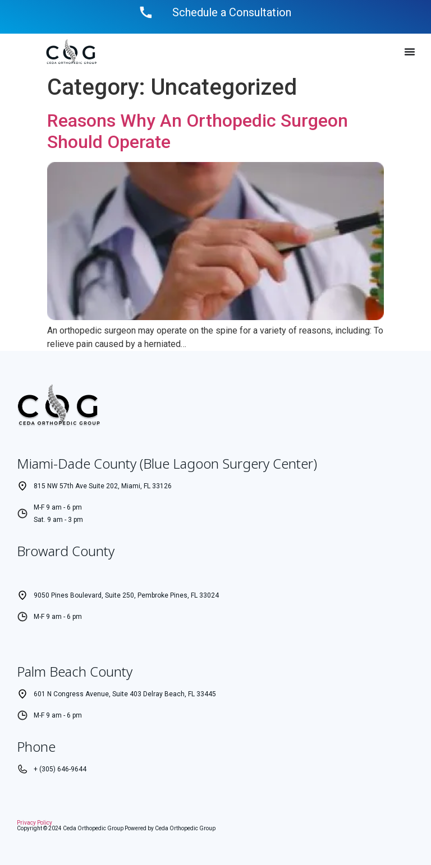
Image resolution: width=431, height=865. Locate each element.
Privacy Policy (34, 823)
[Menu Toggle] (409, 51)
